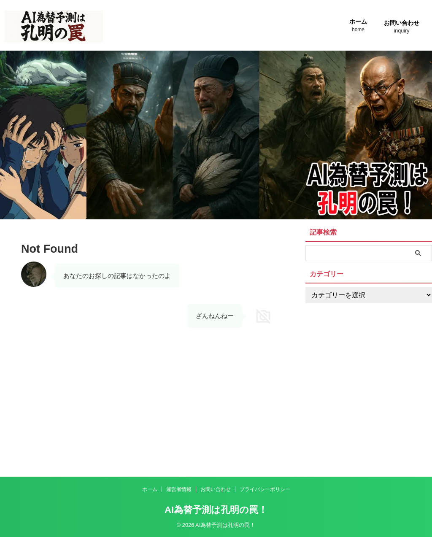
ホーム (358, 26)
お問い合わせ (401, 27)
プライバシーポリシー (265, 489)
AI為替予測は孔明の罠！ (216, 510)
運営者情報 (179, 489)
